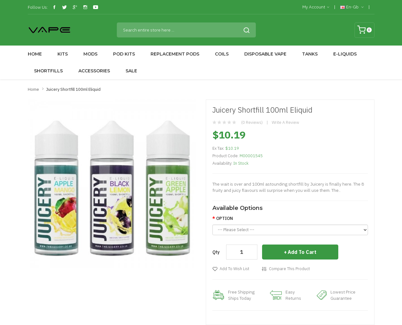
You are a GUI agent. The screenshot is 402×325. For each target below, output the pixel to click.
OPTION (224, 218)
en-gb (352, 7)
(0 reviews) (252, 122)
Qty (216, 252)
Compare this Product (289, 268)
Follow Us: (38, 7)
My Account (315, 7)
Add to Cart (302, 252)
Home (33, 89)
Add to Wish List (234, 268)
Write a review (285, 122)
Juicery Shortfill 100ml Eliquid (73, 89)
